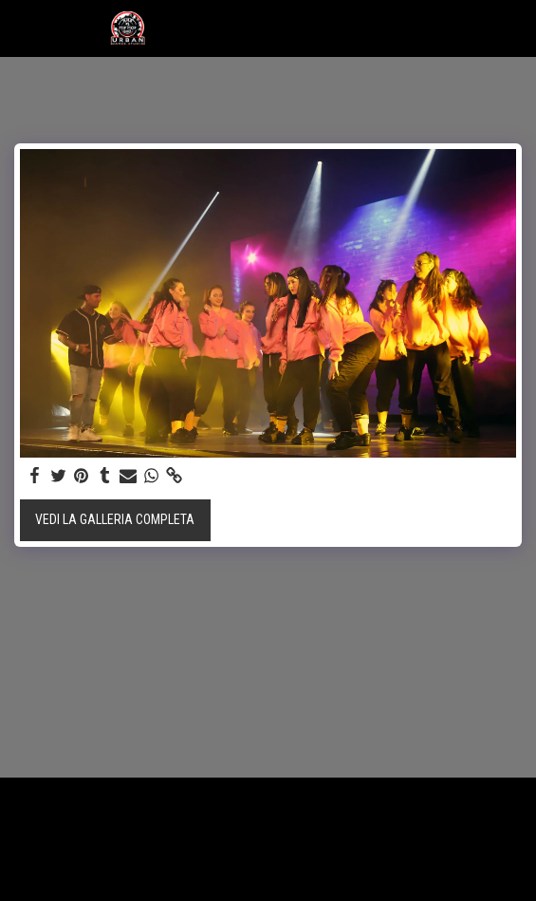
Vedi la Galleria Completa (114, 519)
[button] (21, 27)
